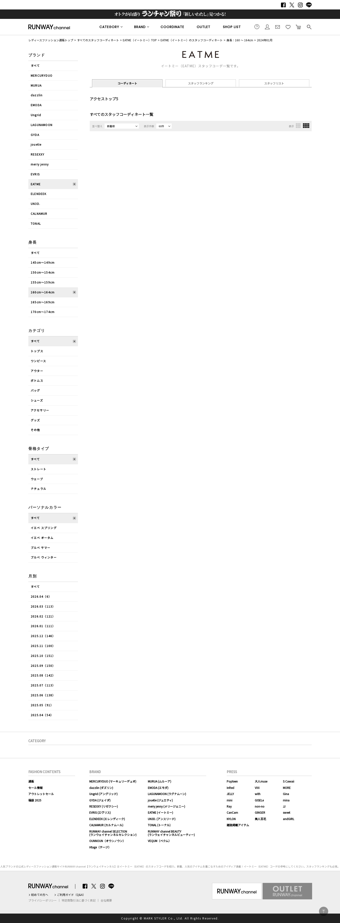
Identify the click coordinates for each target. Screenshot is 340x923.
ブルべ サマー (40, 548)
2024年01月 (264, 40)
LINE (309, 5)
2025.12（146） (43, 636)
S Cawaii (288, 781)
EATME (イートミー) (160, 812)
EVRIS (35, 174)
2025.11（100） (43, 646)
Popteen (232, 781)
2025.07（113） (43, 685)
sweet (286, 812)
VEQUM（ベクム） (159, 841)
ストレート (38, 469)
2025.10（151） (43, 656)
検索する (309, 27)
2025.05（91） (42, 705)
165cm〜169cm (43, 302)
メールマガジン (277, 27)
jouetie (36, 144)
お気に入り (288, 27)
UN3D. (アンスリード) (161, 819)
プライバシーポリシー (42, 900)
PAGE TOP (323, 911)
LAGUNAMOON (41, 125)
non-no (259, 806)
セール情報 (35, 788)
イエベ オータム (42, 538)
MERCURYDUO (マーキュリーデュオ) (112, 781)
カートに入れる (298, 27)
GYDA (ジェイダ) (99, 800)
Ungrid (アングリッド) (103, 794)
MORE (287, 788)
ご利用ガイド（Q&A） (71, 894)
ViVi (257, 788)
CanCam (232, 812)
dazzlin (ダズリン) (101, 788)
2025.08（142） (43, 675)
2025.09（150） (43, 666)
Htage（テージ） (100, 847)
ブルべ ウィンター (44, 557)
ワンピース (38, 361)
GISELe (259, 800)
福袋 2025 (34, 800)
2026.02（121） (43, 616)
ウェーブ (37, 479)
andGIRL (288, 819)
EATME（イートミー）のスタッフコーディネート (192, 40)
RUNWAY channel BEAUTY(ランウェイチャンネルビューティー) (171, 833)
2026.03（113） (43, 606)
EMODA (36, 105)
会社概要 (106, 900)
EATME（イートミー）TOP (140, 40)
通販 (31, 781)
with (257, 794)
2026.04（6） (41, 596)
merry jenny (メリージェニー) (166, 806)
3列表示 (298, 125)
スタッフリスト (274, 83)
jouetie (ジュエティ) (160, 800)
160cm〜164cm (43, 292)
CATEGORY (109, 27)
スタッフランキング (200, 83)
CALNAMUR (39, 214)
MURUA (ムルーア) (159, 781)
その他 (35, 430)
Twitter (292, 5)
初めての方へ (39, 894)
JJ (284, 806)
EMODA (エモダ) (158, 788)
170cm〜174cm (43, 312)
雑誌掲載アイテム (238, 825)
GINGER (260, 812)
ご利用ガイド (257, 27)
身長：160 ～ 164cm (239, 40)
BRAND (140, 27)
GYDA (35, 135)
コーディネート (127, 83)
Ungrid (36, 115)
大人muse (261, 781)
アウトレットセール (41, 794)
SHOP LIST (232, 27)
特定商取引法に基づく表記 (79, 900)
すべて (35, 66)
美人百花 (260, 819)
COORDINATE (172, 27)
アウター (37, 371)
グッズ (35, 420)
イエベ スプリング (44, 528)
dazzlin (36, 95)
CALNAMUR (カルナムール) (106, 825)
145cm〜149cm (43, 262)
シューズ (37, 400)
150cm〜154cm (43, 272)
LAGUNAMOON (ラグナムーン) (167, 794)
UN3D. (35, 204)
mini (229, 800)
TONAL (36, 223)
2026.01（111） (43, 626)
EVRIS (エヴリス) (100, 812)
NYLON (231, 819)
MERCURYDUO (41, 75)
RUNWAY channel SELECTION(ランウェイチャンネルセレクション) (112, 833)
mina (286, 800)
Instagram (300, 5)
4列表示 (306, 125)
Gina (286, 794)
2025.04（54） (42, 715)
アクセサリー (40, 410)
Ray (229, 806)
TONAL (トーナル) (159, 825)
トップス (37, 351)
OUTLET (203, 27)
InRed (230, 788)
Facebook (283, 5)
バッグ (35, 390)
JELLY (230, 794)
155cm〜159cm (43, 282)
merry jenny (40, 164)
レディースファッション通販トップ (50, 40)
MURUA (36, 85)
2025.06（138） (43, 695)
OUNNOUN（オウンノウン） (107, 841)
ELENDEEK (39, 194)
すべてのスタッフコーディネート (98, 40)
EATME (36, 184)
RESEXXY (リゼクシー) (103, 806)
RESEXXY (37, 154)
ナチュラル (38, 489)
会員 (267, 27)
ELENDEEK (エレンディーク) (107, 819)
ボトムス (37, 380)
